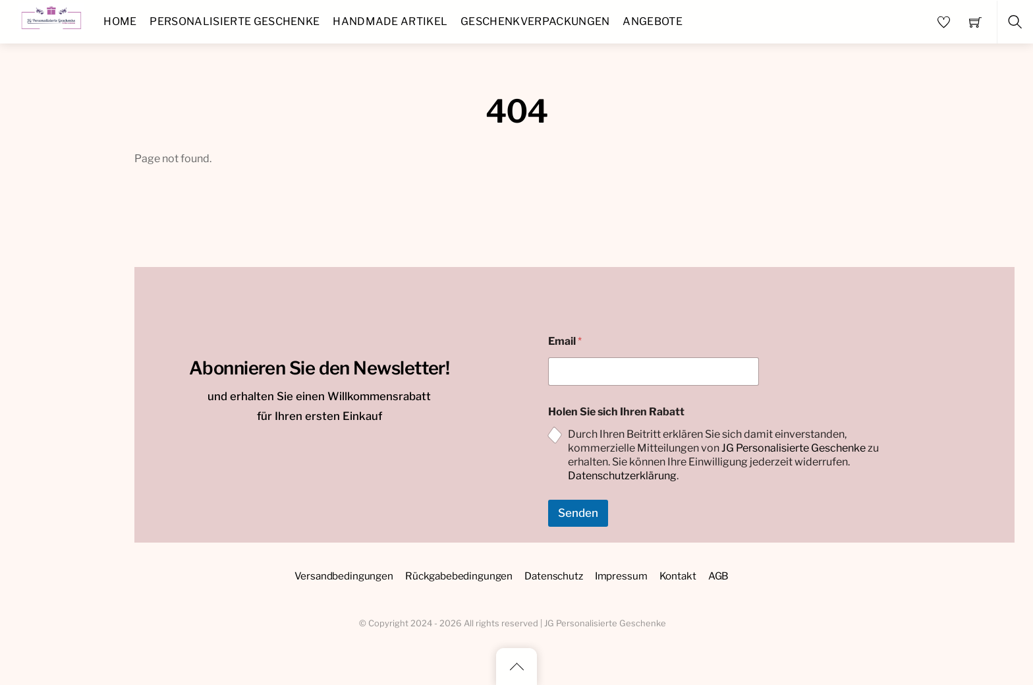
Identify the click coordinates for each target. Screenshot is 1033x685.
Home (119, 21)
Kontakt (677, 576)
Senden (578, 513)
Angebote (653, 21)
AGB (718, 576)
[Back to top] (516, 666)
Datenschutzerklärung (622, 475)
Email (565, 341)
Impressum (621, 576)
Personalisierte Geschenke (235, 21)
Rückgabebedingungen (459, 576)
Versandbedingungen (343, 576)
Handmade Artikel (390, 21)
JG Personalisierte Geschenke (793, 448)
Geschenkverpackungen (535, 21)
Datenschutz (553, 576)
